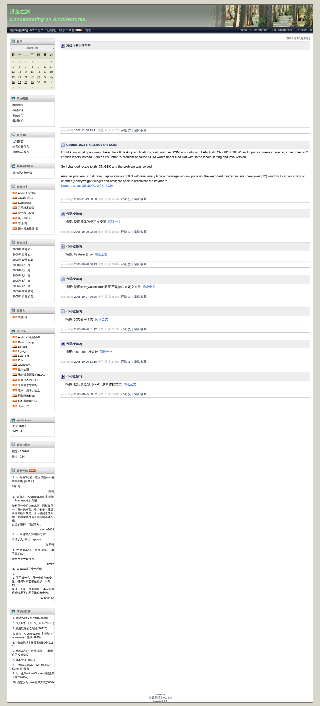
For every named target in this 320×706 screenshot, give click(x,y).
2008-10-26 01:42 (85, 329)
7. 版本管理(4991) (23, 659)
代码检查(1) (74, 376)
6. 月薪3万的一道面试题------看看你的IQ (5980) (32, 652)
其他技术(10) (26, 207)
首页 (41, 30)
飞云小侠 (23, 406)
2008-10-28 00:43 (85, 264)
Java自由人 (19, 426)
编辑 (137, 130)
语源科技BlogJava (22, 30)
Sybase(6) (24, 202)
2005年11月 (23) (22, 296)
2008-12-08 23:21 (85, 130)
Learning (23, 355)
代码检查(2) (74, 344)
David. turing (26, 342)
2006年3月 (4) (21, 280)
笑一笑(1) (24, 218)
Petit (21, 360)
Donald (22, 346)
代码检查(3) (74, 311)
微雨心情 (23, 369)
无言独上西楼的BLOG (31, 374)
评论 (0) (126, 130)
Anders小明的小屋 (29, 337)
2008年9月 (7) (21, 264)
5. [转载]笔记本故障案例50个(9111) (33, 644)
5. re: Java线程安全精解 (27, 568)
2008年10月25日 (298, 38)
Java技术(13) (26, 197)
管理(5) (22, 223)
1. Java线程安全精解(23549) (30, 617)
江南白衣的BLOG (29, 379)
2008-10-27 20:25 (85, 296)
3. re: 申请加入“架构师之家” (29, 534)
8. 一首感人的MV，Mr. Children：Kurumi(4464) (33, 667)
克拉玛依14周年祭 (78, 45)
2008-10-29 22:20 (85, 231)
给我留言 (18, 141)
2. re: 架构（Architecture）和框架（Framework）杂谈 (33, 498)
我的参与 (18, 115)
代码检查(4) (74, 279)
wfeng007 (24, 364)
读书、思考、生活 (29, 390)
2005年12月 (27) (22, 291)
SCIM (110, 186)
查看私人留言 (20, 151)
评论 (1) (126, 264)
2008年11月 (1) (22, 254)
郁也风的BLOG (27, 400)
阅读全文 (114, 222)
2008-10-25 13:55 (85, 361)
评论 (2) (126, 394)
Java (76, 186)
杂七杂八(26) (26, 212)
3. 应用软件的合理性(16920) (29, 628)
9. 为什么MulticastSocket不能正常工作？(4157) (33, 675)
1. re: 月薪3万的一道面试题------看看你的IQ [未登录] (33, 479)
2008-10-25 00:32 (85, 394)
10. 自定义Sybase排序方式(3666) (33, 682)
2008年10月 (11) (22, 259)
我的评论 (18, 110)
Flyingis (23, 351)
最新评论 (18, 120)
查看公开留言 (20, 146)
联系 (62, 30)
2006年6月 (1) (21, 270)
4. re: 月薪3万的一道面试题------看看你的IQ (33, 551)
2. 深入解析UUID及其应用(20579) (33, 623)
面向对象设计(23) (29, 228)
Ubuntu (66, 186)
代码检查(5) (74, 246)
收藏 (143, 130)
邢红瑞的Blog (26, 395)
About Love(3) (27, 193)
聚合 (71, 30)
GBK (100, 186)
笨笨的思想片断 (27, 385)
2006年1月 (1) (21, 285)
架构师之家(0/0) (22, 172)
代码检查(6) (74, 214)
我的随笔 (18, 104)
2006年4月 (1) (21, 275)
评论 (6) (126, 361)
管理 (88, 30)
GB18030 (88, 186)
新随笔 (51, 30)
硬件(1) (22, 317)
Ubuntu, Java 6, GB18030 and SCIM (91, 145)
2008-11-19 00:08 (85, 199)
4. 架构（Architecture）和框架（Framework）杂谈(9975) (33, 635)
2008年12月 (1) (22, 249)
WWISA (17, 431)
